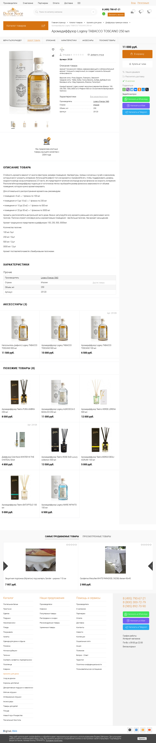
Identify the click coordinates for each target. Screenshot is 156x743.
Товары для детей (10, 706)
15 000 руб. (59, 355)
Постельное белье (10, 605)
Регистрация (143, 3)
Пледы (6, 628)
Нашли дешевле (131, 72)
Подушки (7, 618)
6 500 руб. (99, 355)
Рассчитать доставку (133, 76)
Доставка (68, 3)
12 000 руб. (99, 418)
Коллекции (80, 637)
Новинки (43, 609)
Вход (133, 3)
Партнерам (43, 3)
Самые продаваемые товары (62, 536)
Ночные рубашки (10, 651)
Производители (10, 3)
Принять (142, 739)
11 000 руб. (59, 418)
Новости (79, 632)
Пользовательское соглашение (89, 669)
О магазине (28, 3)
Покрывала (8, 632)
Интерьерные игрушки (12, 697)
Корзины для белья (11, 683)
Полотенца (7, 665)
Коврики (6, 669)
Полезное (80, 651)
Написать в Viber (136, 105)
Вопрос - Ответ (82, 655)
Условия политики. (54, 740)
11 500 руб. (20, 355)
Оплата (56, 3)
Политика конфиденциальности (89, 665)
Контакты (80, 628)
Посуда (6, 711)
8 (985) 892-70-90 (134, 606)
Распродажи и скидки (48, 618)
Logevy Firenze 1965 (101, 101)
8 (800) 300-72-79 (134, 602)
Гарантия (80, 660)
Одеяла (6, 614)
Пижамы (7, 646)
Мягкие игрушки (9, 693)
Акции (78, 646)
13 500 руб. (59, 466)
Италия (96, 105)
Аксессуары (8, 702)
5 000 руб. (99, 466)
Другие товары (99, 283)
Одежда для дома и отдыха (14, 642)
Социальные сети (83, 642)
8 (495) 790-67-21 (111, 9)
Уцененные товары (47, 628)
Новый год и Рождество (13, 716)
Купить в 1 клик (137, 64)
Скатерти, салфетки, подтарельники (17, 660)
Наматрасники (9, 623)
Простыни (7, 609)
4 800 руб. (20, 466)
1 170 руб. (110, 584)
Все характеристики (99, 96)
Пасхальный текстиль (12, 720)
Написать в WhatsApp (136, 99)
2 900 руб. (60, 584)
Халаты (6, 637)
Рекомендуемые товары (50, 623)
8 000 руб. (20, 418)
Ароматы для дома (11, 674)
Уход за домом (9, 679)
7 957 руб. (10, 584)
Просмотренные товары (97, 536)
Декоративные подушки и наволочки (18, 688)
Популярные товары (48, 614)
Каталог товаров (26, 25)
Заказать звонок (116, 14)
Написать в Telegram (136, 112)
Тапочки (6, 655)
